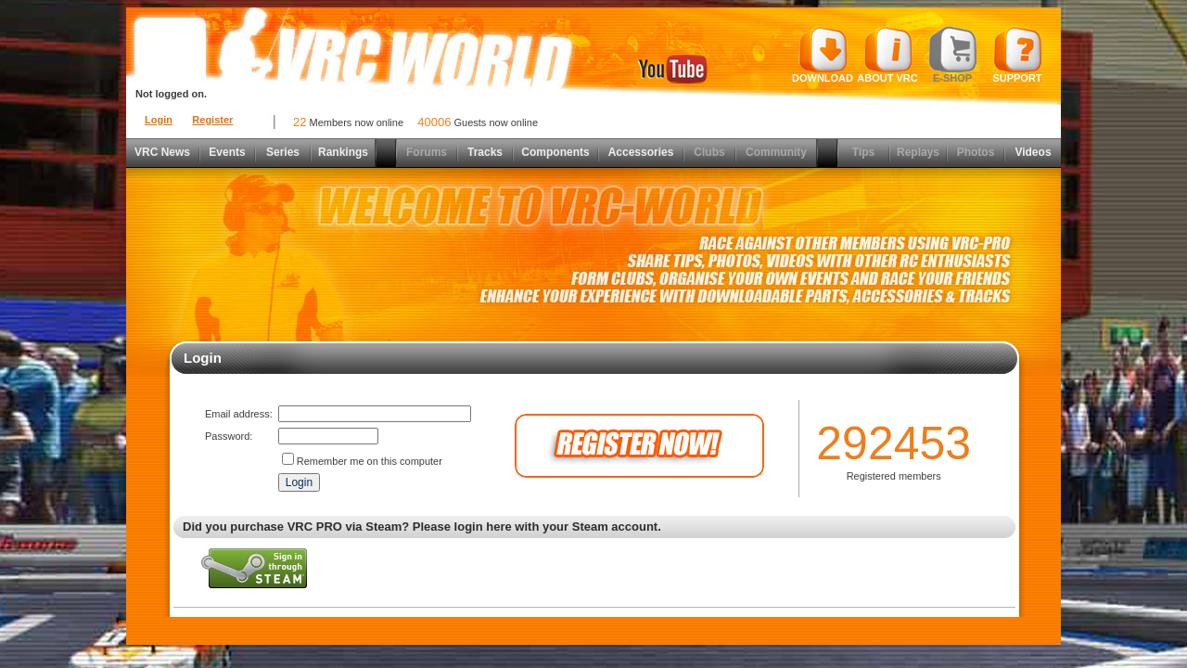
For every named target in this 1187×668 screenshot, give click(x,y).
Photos (976, 152)
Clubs (709, 152)
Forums (426, 152)
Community (776, 152)
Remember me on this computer (369, 461)
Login (158, 119)
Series (283, 152)
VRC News (162, 152)
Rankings (343, 152)
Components (555, 152)
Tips (863, 152)
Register (212, 119)
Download (822, 55)
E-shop (952, 55)
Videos (1033, 152)
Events (227, 152)
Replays (918, 152)
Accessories (641, 152)
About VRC (887, 55)
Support (1017, 55)
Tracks (485, 152)
